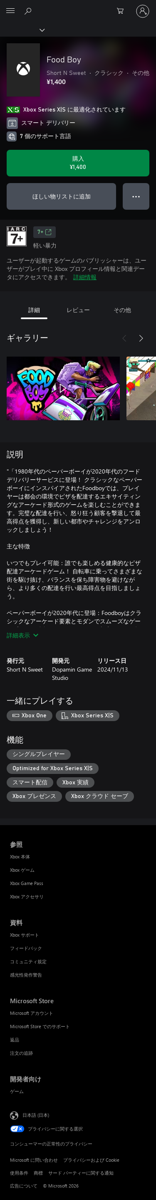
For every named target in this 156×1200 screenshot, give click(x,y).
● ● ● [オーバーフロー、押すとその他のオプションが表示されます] (136, 196)
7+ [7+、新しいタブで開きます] (44, 232)
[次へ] (141, 338)
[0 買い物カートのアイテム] (123, 11)
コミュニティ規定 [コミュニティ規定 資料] (28, 961)
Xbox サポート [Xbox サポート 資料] (24, 934)
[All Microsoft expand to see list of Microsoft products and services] (10, 11)
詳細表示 (22, 635)
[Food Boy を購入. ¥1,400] (78, 163)
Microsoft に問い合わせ (34, 1160)
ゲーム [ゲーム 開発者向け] (17, 1091)
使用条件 (19, 1172)
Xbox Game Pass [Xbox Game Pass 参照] (26, 883)
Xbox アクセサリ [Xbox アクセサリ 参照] (27, 896)
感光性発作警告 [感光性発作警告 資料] (26, 974)
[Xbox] (21, 29)
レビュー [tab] (78, 310)
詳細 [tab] (34, 310)
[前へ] (124, 338)
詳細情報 (85, 277)
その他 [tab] (122, 310)
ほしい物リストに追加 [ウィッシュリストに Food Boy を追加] (61, 196)
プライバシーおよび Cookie (91, 1160)
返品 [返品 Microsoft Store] (14, 1039)
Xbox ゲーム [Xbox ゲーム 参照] (22, 870)
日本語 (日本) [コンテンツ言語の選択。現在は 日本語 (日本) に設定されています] (35, 1115)
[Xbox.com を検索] (29, 10)
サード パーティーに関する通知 (81, 1172)
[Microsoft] (78, 6)
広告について (23, 1185)
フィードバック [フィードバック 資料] (26, 948)
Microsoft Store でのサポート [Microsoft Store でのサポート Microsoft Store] (40, 1026)
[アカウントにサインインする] (143, 11)
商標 (38, 1172)
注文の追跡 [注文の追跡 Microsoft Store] (21, 1053)
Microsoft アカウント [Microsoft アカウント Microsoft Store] (31, 1013)
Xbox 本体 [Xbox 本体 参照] (20, 856)
